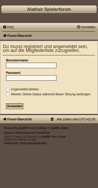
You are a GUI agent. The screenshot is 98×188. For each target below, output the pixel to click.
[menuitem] (8, 27)
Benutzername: (17, 60)
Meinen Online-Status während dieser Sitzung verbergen (48, 94)
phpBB (22, 128)
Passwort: (13, 73)
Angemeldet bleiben (22, 89)
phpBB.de (44, 132)
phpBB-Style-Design (54, 136)
